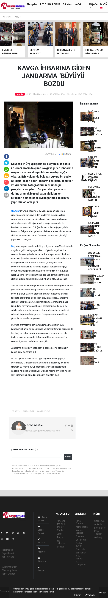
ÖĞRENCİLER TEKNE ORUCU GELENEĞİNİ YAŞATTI (94, 193)
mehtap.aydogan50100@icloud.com (42, 430)
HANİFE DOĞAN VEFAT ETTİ (94, 292)
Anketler (98, 524)
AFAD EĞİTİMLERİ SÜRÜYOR (94, 305)
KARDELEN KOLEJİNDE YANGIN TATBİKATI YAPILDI (94, 229)
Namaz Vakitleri (79, 531)
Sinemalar (81, 549)
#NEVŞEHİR (28, 411)
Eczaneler (80, 536)
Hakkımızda (7, 550)
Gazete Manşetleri (81, 563)
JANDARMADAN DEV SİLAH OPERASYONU (96, 279)
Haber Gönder (8, 573)
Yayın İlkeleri (8, 553)
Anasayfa (7, 17)
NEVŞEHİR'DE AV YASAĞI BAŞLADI (95, 177)
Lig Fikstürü (81, 539)
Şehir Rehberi (79, 557)
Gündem (67, 4)
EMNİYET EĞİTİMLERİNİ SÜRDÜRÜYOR (95, 131)
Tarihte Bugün (79, 544)
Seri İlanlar (81, 552)
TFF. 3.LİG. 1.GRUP (50, 4)
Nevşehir (32, 4)
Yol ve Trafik (82, 527)
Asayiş (18, 17)
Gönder (68, 457)
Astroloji (98, 537)
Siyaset (60, 546)
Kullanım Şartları (9, 567)
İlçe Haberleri (61, 541)
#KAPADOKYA (43, 411)
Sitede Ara (99, 521)
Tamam (90, 595)
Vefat (78, 4)
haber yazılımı (6, 594)
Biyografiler (99, 528)
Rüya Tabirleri (98, 532)
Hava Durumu (79, 522)
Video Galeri (41, 529)
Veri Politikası (8, 556)
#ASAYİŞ (15, 411)
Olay (13, 246)
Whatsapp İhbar (9, 570)
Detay (77, 595)
